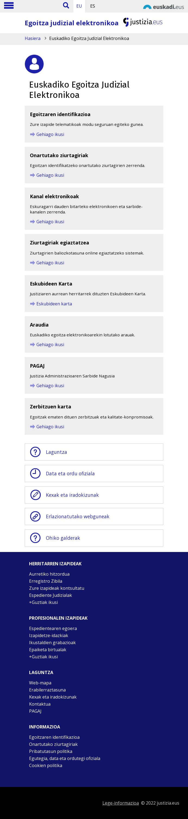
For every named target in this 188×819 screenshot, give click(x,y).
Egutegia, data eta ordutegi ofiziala (64, 758)
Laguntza (48, 452)
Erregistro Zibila (45, 581)
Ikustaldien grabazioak (52, 643)
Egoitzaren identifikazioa (54, 737)
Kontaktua (40, 704)
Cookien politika (45, 765)
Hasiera (32, 38)
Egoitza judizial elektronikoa (71, 22)
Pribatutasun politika (50, 751)
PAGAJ (35, 711)
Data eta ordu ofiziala (62, 473)
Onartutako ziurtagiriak (53, 744)
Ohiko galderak (54, 538)
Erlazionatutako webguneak (69, 516)
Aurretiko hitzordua (49, 574)
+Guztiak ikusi (43, 602)
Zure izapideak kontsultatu (56, 588)
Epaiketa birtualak (47, 650)
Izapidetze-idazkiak (48, 635)
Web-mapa (40, 683)
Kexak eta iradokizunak (64, 495)
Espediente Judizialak (50, 595)
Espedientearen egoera (53, 628)
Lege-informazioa (120, 803)
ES (92, 6)
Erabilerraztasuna (47, 690)
